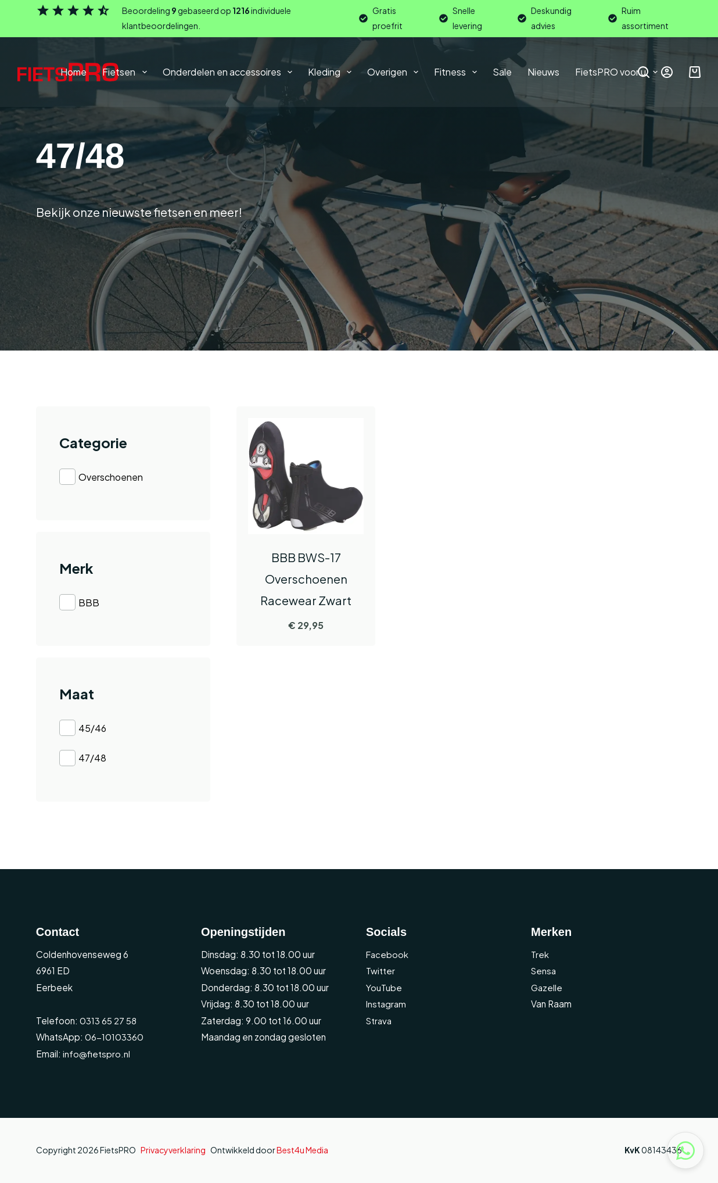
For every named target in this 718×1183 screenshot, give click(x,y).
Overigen (395, 72)
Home (73, 72)
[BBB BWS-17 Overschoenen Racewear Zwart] (306, 476)
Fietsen (126, 72)
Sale (502, 72)
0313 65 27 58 (107, 1020)
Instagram (387, 1003)
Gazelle (547, 987)
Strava (379, 1020)
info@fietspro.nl (96, 1053)
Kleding (332, 72)
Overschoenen (110, 477)
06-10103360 (114, 1036)
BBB (88, 602)
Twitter (381, 970)
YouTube (384, 987)
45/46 (92, 727)
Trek (540, 954)
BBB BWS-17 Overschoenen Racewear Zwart (305, 578)
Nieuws (543, 72)
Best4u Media (302, 1150)
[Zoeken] (643, 72)
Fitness (458, 72)
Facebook (388, 954)
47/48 (92, 758)
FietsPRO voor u (618, 72)
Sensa (544, 970)
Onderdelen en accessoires (230, 72)
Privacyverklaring (173, 1150)
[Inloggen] (667, 72)
